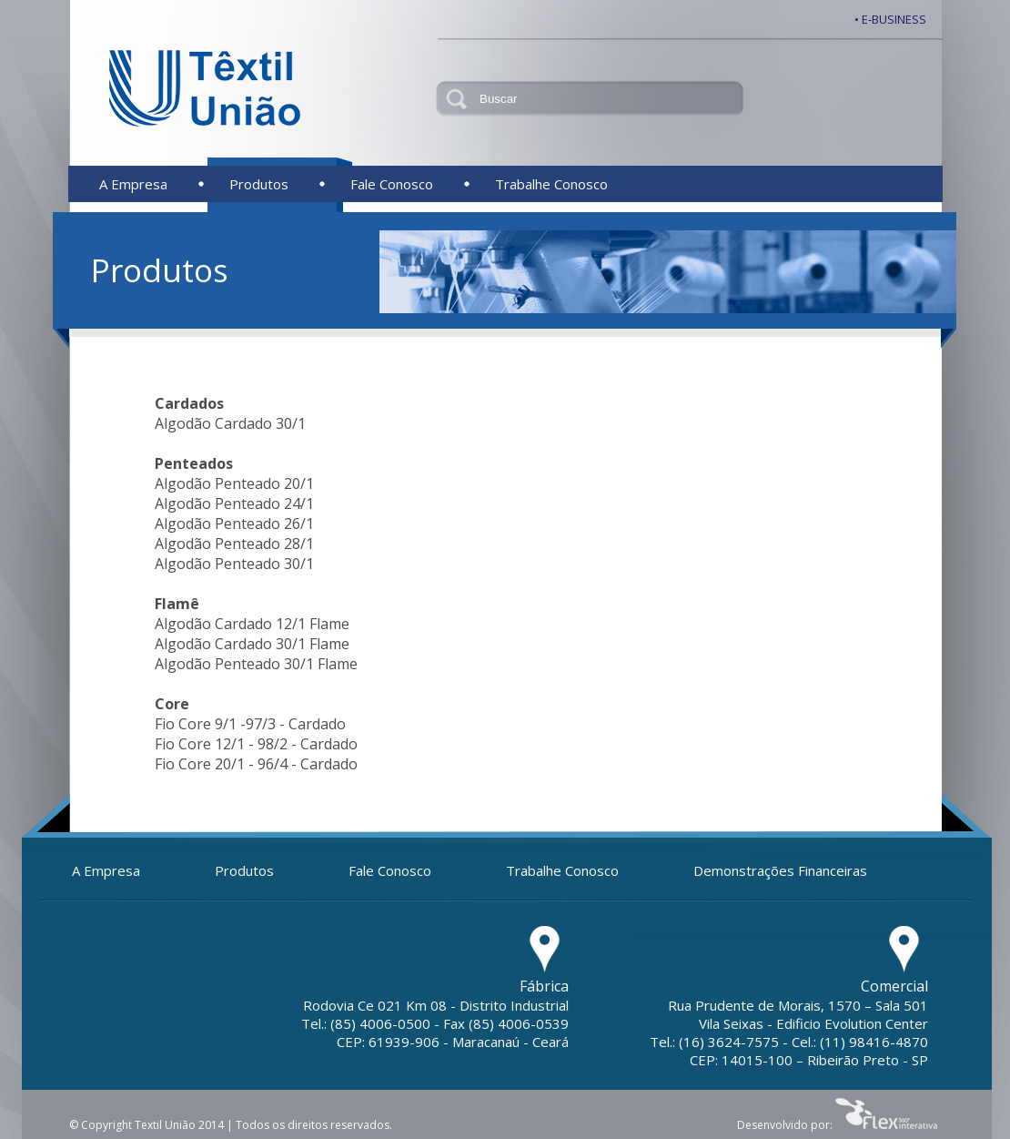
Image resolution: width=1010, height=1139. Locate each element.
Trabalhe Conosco (551, 184)
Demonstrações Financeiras (780, 870)
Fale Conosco (391, 184)
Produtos (258, 184)
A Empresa (133, 184)
